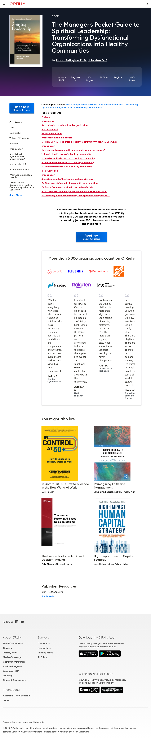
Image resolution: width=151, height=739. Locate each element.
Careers (7, 648)
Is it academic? (49, 129)
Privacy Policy (45, 652)
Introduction (48, 145)
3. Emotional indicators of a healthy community (67, 162)
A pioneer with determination (69, 183)
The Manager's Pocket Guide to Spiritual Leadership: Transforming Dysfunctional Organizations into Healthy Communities (89, 106)
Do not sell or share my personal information (24, 722)
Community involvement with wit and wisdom (74, 191)
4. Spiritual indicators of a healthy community (66, 166)
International (11, 689)
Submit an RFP (11, 671)
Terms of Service (11, 731)
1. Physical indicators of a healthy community (66, 154)
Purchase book (49, 596)
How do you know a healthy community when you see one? (73, 150)
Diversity (7, 675)
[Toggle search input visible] (147, 3)
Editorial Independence (46, 731)
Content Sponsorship (14, 680)
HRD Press (132, 79)
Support (43, 637)
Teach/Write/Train (13, 643)
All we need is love (51, 133)
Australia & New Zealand (16, 695)
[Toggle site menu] (3, 3)
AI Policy (42, 657)
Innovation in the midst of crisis (67, 187)
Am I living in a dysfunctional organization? (65, 125)
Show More (15, 195)
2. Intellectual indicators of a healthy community (68, 158)
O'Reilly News (10, 652)
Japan (6, 700)
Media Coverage (12, 657)
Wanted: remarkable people (56, 137)
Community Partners (14, 661)
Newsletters (44, 648)
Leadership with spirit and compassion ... (75, 195)
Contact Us (44, 643)
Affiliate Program (12, 666)
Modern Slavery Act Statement (74, 731)
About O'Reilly (12, 637)
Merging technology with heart (67, 179)
